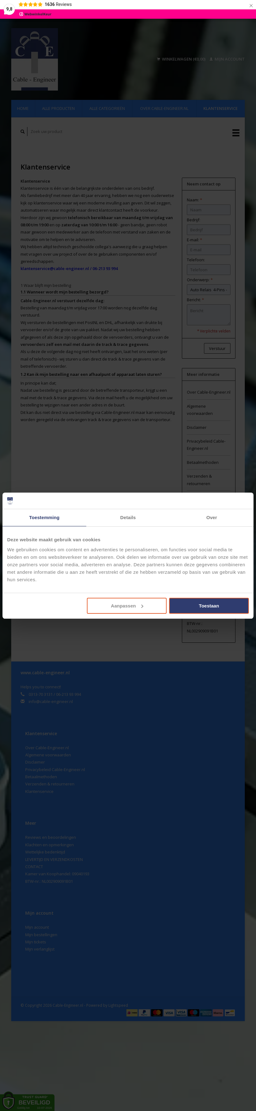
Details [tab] (128, 517)
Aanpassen (127, 605)
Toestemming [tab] (44, 517)
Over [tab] (211, 517)
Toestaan (209, 605)
